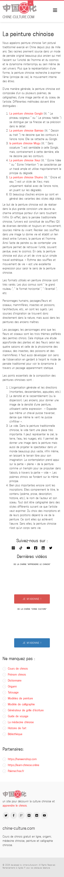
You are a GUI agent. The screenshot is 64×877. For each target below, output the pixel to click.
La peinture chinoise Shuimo (26, 177)
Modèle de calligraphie (21, 704)
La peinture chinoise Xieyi (24, 160)
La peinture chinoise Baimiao (26, 130)
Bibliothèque (15, 734)
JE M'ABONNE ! (32, 599)
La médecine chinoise (21, 722)
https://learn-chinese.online (23, 765)
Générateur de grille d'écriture (26, 710)
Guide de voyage (18, 716)
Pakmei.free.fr (16, 771)
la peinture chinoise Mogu (24, 143)
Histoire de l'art (17, 728)
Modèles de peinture (20, 698)
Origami (12, 686)
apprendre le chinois (15, 805)
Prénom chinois (17, 674)
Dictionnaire (15, 680)
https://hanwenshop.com (22, 759)
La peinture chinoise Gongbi (26, 113)
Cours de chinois (18, 668)
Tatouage (13, 692)
